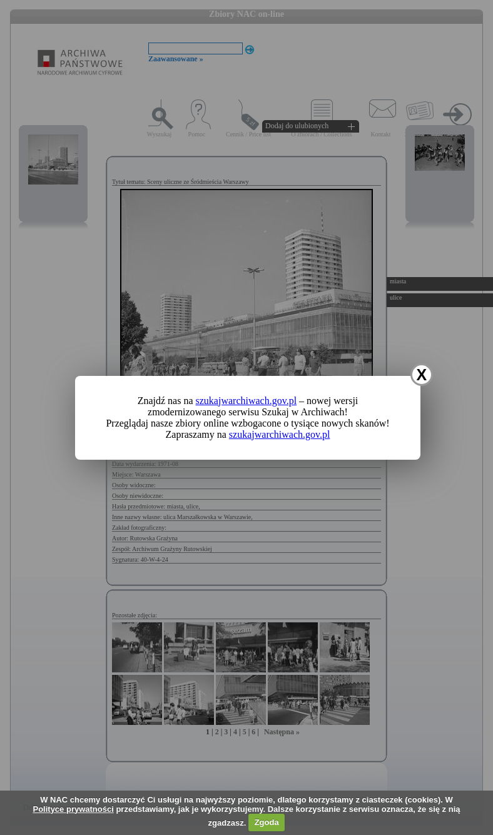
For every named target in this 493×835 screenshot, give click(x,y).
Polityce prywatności (73, 809)
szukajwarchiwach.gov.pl (246, 400)
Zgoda (267, 822)
